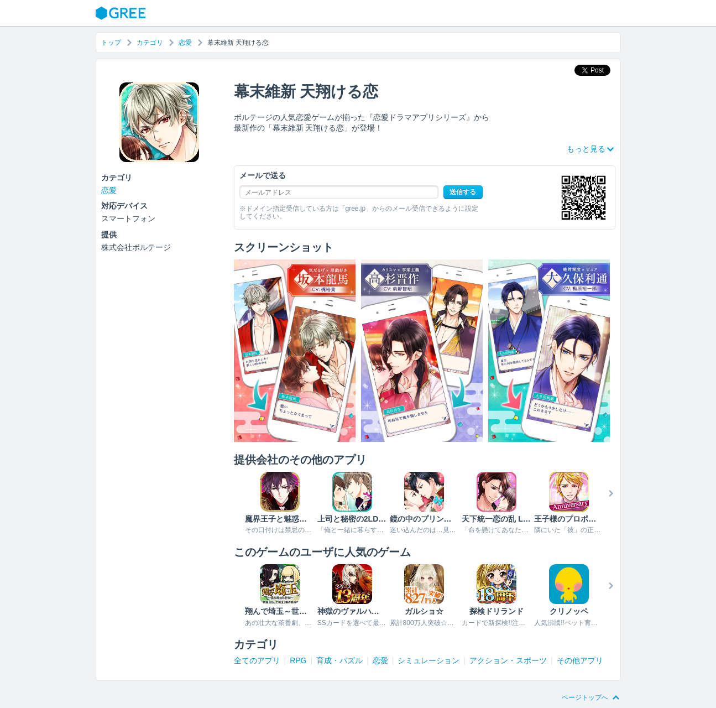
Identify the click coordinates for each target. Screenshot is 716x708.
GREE (122, 13)
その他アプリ (580, 660)
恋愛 (185, 42)
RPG (298, 660)
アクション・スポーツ (508, 660)
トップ (111, 42)
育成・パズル (339, 660)
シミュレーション (428, 660)
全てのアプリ (257, 660)
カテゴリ (150, 42)
